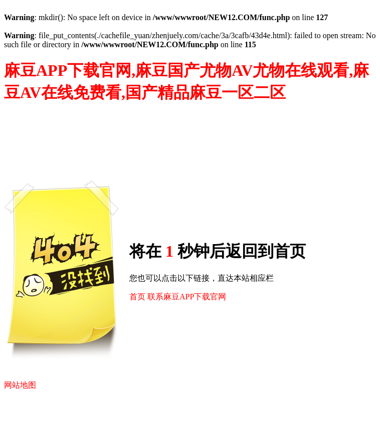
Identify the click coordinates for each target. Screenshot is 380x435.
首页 (137, 296)
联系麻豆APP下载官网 (186, 296)
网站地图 (20, 385)
